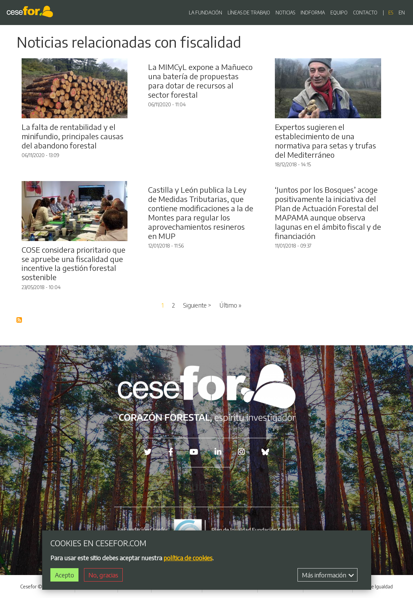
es (390, 12)
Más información (328, 576)
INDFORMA (313, 12)
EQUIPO (339, 12)
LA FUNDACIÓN (205, 12)
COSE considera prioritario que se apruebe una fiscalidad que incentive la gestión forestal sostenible (73, 263)
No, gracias (103, 576)
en (402, 12)
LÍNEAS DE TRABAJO (249, 12)
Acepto (64, 576)
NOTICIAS (285, 12)
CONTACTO (365, 12)
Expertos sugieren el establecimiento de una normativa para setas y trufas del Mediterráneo (325, 140)
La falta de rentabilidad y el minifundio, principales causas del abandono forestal (72, 136)
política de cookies (187, 559)
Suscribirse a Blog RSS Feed (19, 320)
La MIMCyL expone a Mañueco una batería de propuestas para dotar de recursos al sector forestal (200, 80)
